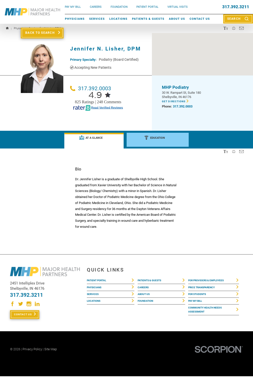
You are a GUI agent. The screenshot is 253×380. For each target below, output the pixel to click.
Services (97, 18)
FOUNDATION (119, 6)
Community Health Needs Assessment (209, 316)
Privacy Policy (32, 353)
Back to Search (40, 32)
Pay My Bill (197, 305)
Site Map (50, 353)
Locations (118, 18)
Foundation (148, 305)
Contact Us (200, 18)
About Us (177, 18)
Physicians (75, 18)
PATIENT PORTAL (147, 6)
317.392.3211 (235, 7)
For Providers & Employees (211, 281)
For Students (199, 297)
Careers (96, 6)
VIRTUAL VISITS (177, 6)
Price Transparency (205, 289)
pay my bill (73, 6)
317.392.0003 (90, 88)
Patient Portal (99, 281)
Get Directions (176, 102)
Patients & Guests (148, 18)
